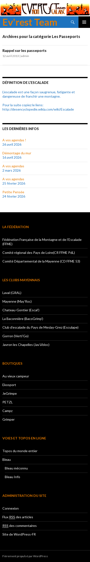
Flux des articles (17, 517)
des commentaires (19, 526)
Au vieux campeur (15, 376)
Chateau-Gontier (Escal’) (20, 310)
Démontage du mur (16, 153)
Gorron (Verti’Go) (15, 336)
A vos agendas (13, 166)
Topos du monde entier (19, 451)
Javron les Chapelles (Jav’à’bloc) (25, 345)
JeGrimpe (9, 393)
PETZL (7, 402)
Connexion (10, 508)
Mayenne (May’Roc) (17, 301)
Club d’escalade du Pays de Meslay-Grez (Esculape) (40, 327)
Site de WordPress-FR (19, 534)
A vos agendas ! (14, 140)
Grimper (8, 419)
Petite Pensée (13, 192)
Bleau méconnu (16, 468)
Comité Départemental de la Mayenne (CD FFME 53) (41, 261)
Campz (7, 411)
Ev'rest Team (29, 22)
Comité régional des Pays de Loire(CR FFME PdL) (38, 252)
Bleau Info (12, 477)
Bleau (6, 459)
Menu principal (84, 22)
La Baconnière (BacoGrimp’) (22, 319)
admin (25, 56)
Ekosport (9, 385)
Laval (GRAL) (11, 293)
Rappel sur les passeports (24, 50)
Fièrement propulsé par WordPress (25, 556)
